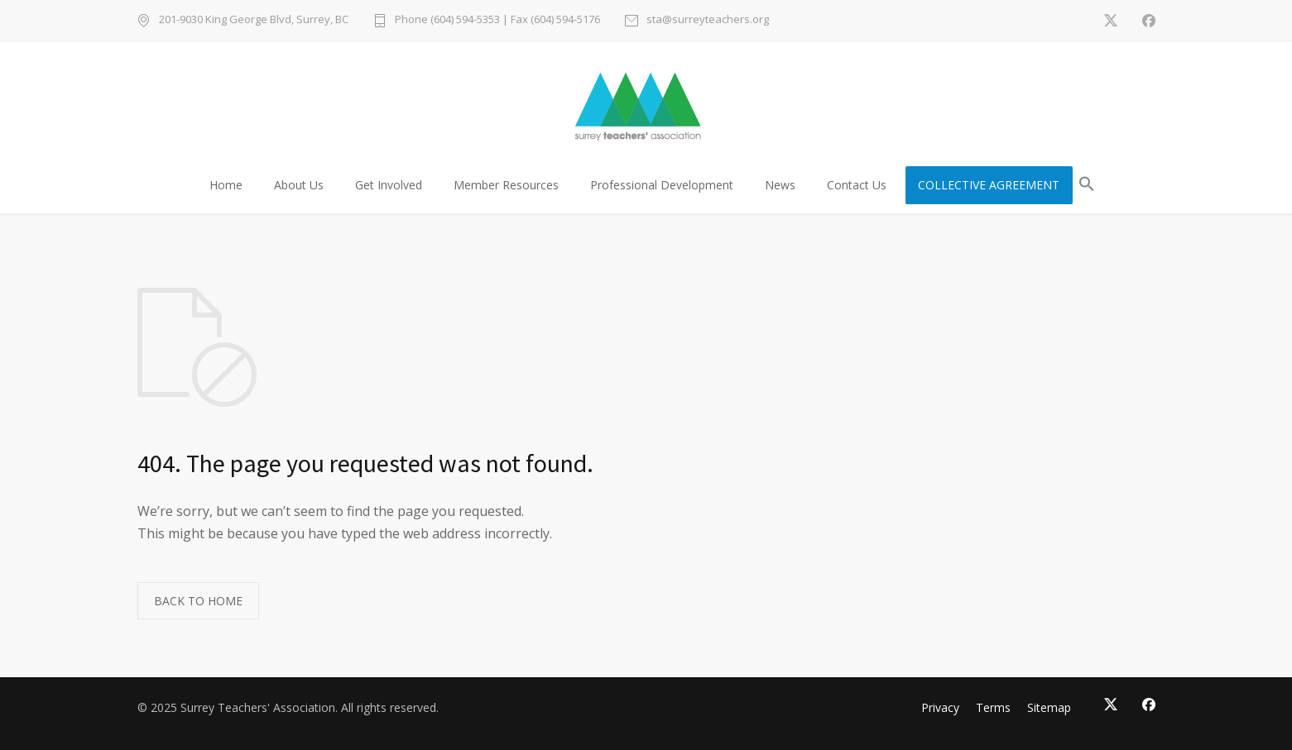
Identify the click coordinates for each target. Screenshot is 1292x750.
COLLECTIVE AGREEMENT (988, 185)
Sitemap (1049, 707)
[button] (1087, 186)
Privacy (940, 707)
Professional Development (661, 185)
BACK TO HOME (198, 601)
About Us (299, 185)
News (780, 185)
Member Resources (506, 185)
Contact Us (856, 185)
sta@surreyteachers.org (707, 20)
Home (226, 185)
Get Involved (388, 185)
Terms (993, 707)
